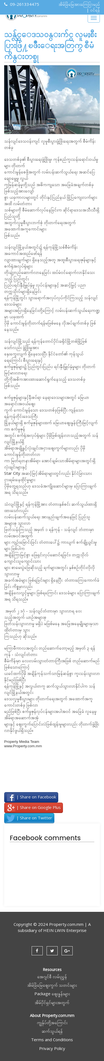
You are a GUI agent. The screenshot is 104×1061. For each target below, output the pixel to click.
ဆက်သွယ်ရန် (52, 1031)
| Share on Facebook (31, 797)
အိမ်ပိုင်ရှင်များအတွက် (52, 1002)
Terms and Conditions (52, 1039)
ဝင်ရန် (95, 10)
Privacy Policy (52, 1048)
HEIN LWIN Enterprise (65, 930)
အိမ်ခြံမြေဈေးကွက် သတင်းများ (52, 985)
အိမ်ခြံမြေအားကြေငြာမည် (79, 4)
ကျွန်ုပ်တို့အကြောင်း (52, 1022)
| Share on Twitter (29, 818)
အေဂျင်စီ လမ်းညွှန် (52, 976)
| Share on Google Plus (33, 807)
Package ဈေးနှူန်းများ (52, 993)
